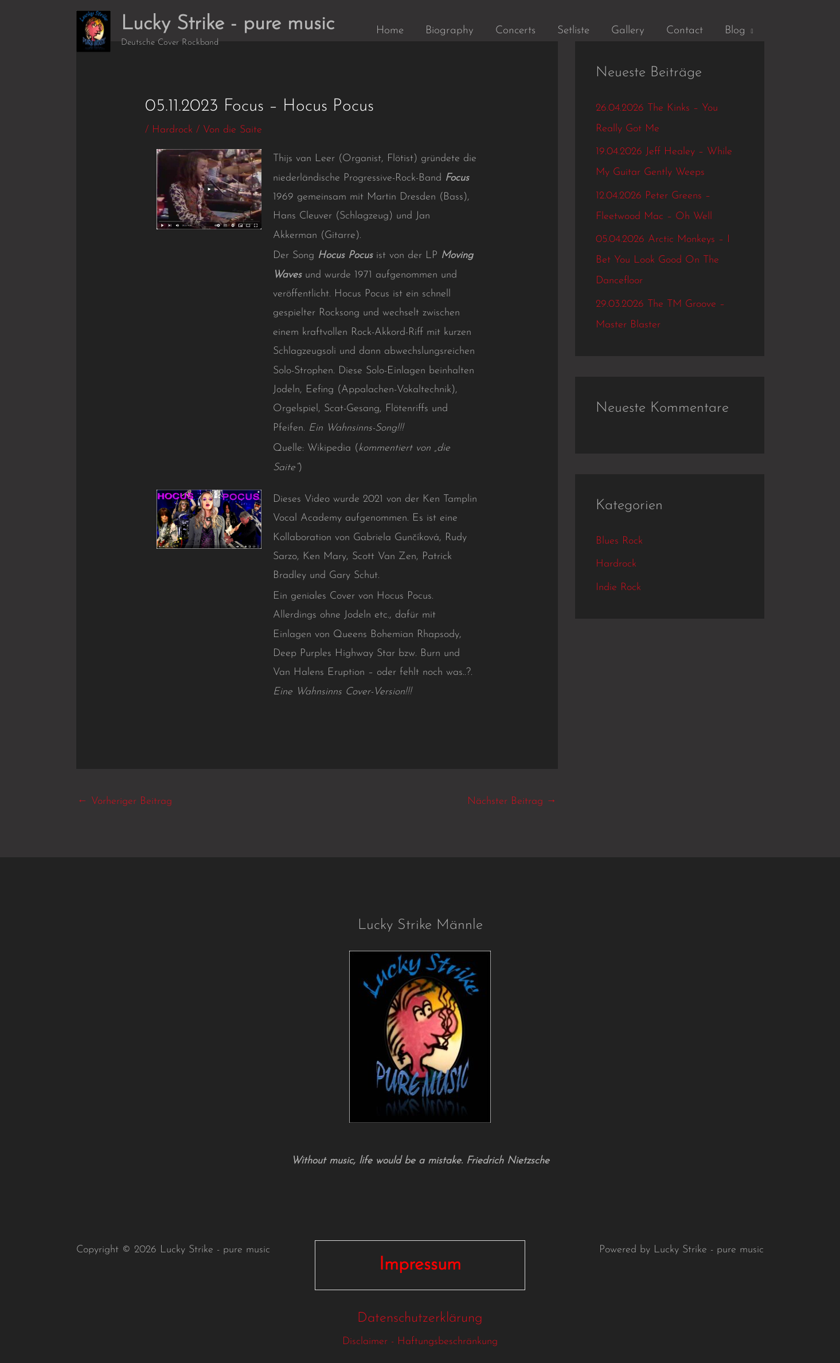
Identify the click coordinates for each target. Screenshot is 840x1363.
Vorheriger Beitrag (124, 801)
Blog (735, 30)
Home (390, 30)
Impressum (420, 1265)
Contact (684, 30)
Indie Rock (618, 587)
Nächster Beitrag (512, 801)
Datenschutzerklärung (420, 1318)
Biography (449, 30)
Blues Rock (619, 541)
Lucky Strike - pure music (227, 24)
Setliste (573, 30)
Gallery (627, 30)
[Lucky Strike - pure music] (93, 30)
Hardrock (172, 129)
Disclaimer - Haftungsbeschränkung (420, 1341)
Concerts (515, 30)
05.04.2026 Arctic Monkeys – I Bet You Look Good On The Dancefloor (663, 260)
